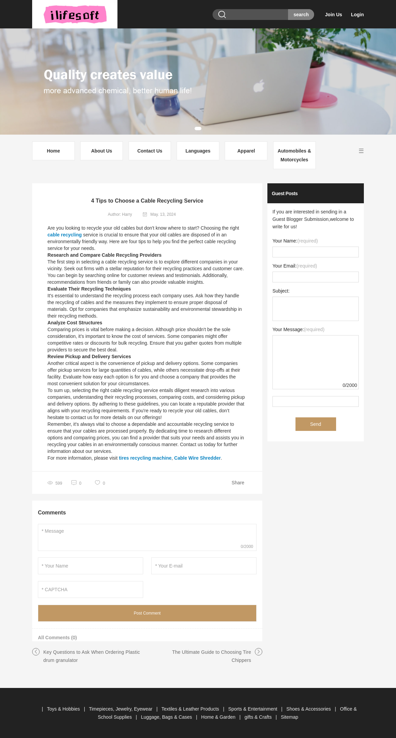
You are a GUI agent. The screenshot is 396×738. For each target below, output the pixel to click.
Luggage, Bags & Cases (167, 717)
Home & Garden (219, 717)
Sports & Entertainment (253, 709)
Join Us (333, 14)
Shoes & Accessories (309, 709)
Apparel (246, 151)
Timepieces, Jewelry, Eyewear (121, 709)
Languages (198, 151)
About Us (101, 151)
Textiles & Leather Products (190, 709)
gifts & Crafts (259, 717)
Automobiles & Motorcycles (294, 155)
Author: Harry (120, 214)
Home (53, 151)
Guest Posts (285, 193)
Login (357, 14)
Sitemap (289, 717)
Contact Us (149, 151)
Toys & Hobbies (64, 709)
